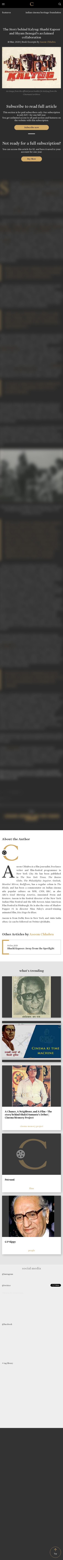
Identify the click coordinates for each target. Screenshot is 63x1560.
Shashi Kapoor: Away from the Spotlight (30, 948)
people (31, 1250)
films (31, 1188)
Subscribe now (31, 127)
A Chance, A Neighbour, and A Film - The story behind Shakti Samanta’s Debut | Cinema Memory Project (28, 1114)
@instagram (7, 1274)
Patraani (9, 1179)
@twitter (6, 1285)
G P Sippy (10, 1241)
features (6, 12)
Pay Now (31, 159)
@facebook (7, 1324)
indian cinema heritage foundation (43, 12)
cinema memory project (31, 1126)
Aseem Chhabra (48, 42)
